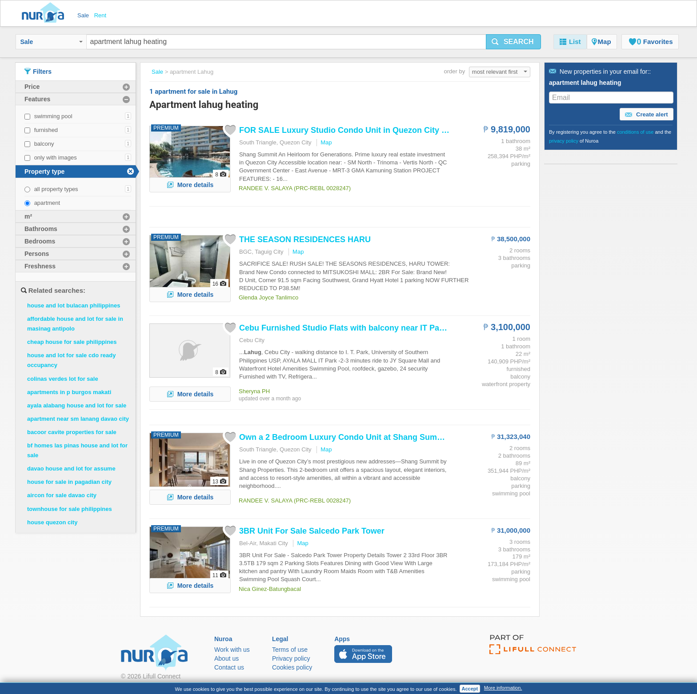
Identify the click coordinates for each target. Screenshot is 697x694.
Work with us (232, 649)
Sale (51, 41)
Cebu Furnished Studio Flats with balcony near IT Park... (346, 327)
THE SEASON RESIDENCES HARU (305, 239)
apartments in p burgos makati (69, 392)
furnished (46, 130)
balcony (44, 143)
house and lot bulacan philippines (73, 305)
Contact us (229, 667)
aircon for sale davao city (61, 495)
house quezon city (52, 522)
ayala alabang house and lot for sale (76, 405)
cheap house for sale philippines (72, 342)
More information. (503, 687)
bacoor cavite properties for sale (71, 432)
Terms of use (290, 649)
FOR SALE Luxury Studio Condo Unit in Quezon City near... (352, 130)
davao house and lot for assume (71, 468)
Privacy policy (291, 658)
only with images (55, 157)
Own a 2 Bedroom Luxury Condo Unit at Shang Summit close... (358, 437)
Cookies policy (292, 667)
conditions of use (635, 132)
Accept (470, 688)
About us (226, 658)
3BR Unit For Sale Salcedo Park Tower (312, 530)
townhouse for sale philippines (69, 509)
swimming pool (53, 116)
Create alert (646, 114)
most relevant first (499, 71)
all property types (56, 189)
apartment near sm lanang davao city (78, 418)
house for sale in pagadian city (69, 482)
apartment (47, 202)
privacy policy (563, 141)
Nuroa (45, 13)
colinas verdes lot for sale (62, 378)
